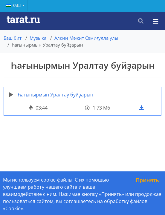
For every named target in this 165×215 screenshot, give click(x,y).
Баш (14, 5)
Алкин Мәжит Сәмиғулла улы (86, 38)
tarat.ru (23, 19)
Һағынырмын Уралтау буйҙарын (55, 94)
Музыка (38, 38)
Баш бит (13, 38)
